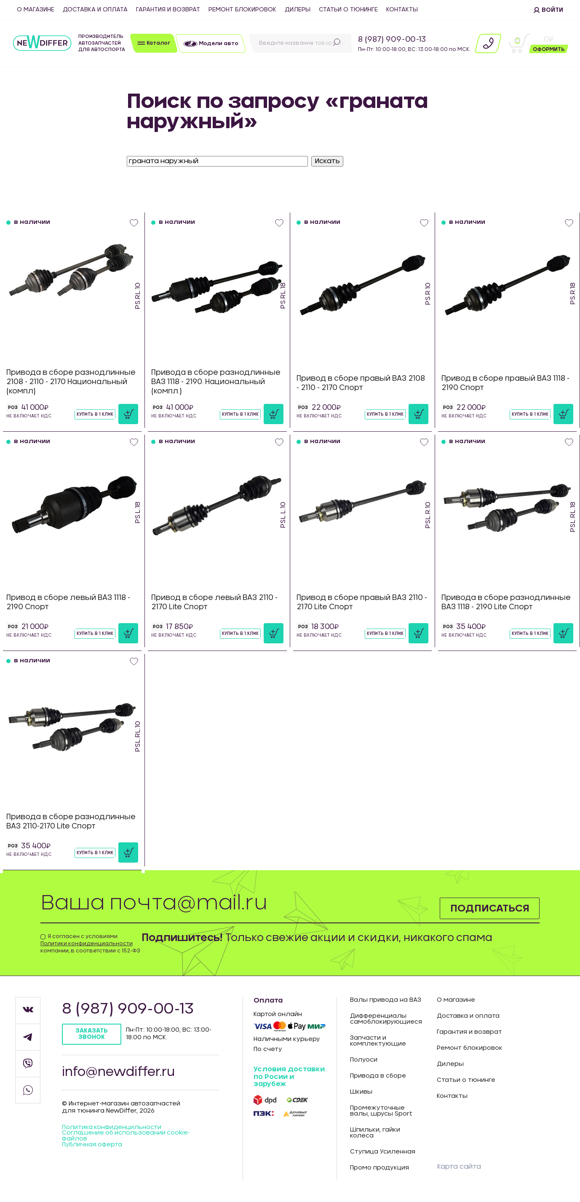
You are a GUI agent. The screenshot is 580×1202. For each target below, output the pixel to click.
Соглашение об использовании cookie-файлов (126, 1137)
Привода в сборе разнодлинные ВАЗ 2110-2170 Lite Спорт (71, 821)
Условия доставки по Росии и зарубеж (289, 1076)
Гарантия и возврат (168, 10)
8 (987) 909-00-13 (392, 39)
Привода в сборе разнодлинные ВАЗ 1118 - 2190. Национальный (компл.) (216, 382)
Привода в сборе (378, 1076)
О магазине (35, 10)
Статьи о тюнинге (348, 10)
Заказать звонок (91, 1034)
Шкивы (361, 1092)
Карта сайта (459, 1166)
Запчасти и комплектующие (378, 1041)
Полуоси (363, 1060)
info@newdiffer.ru (119, 1072)
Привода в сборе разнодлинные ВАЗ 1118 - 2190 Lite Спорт (506, 602)
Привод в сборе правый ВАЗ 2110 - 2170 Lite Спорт (362, 602)
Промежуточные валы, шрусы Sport (381, 1111)
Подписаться (489, 908)
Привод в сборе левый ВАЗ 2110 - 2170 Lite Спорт (214, 602)
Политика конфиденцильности (112, 1128)
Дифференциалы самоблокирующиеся (386, 1019)
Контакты (402, 10)
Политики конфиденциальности (86, 943)
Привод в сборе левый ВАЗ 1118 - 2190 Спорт (68, 602)
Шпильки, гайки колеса (375, 1133)
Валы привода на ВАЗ (385, 1000)
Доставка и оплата (95, 10)
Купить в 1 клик (95, 414)
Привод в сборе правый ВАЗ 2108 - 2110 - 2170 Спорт (361, 383)
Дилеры (297, 10)
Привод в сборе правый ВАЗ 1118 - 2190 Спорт (505, 383)
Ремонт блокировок (242, 10)
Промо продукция (379, 1168)
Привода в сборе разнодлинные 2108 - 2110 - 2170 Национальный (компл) (71, 382)
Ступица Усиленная (382, 1152)
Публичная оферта (92, 1146)
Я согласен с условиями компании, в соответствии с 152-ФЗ (90, 943)
